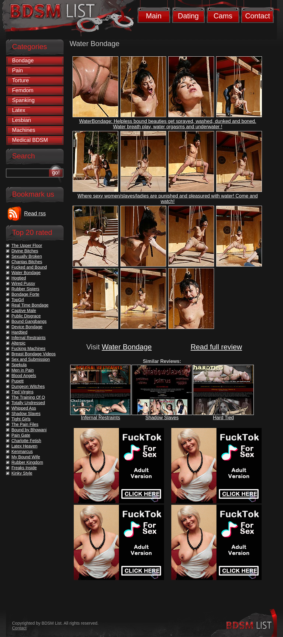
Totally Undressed (28, 402)
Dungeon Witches (28, 386)
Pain (17, 70)
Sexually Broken (26, 256)
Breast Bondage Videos (33, 353)
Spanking (23, 100)
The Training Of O (28, 397)
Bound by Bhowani (29, 429)
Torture (20, 80)
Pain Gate (20, 435)
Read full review (216, 347)
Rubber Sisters (25, 288)
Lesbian (21, 120)
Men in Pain (22, 370)
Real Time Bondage (29, 305)
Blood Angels (23, 375)
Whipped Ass (23, 408)
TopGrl (17, 299)
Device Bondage (26, 326)
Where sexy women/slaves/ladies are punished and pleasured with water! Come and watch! (168, 198)
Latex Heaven (24, 446)
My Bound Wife (25, 456)
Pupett (17, 381)
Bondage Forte (25, 294)
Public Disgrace (26, 316)
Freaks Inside (24, 467)
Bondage (23, 61)
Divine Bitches (24, 250)
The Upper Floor (26, 245)
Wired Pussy (23, 283)
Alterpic (18, 343)
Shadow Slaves (162, 417)
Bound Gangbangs (29, 321)
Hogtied (18, 278)
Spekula (19, 364)
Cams (222, 16)
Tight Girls (20, 419)
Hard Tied (223, 417)
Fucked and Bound (29, 267)
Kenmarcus (22, 451)
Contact (257, 16)
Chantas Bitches (26, 261)
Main (153, 16)
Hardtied (19, 332)
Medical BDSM (30, 140)
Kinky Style (21, 473)
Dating (188, 16)
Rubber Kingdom (27, 462)
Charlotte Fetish (26, 440)
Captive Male (23, 310)
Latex (18, 110)
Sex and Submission (30, 359)
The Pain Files (24, 424)
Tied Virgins (22, 391)
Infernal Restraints (100, 417)
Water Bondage (127, 347)
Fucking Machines (28, 348)
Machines (23, 130)
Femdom (22, 90)
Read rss (35, 214)
